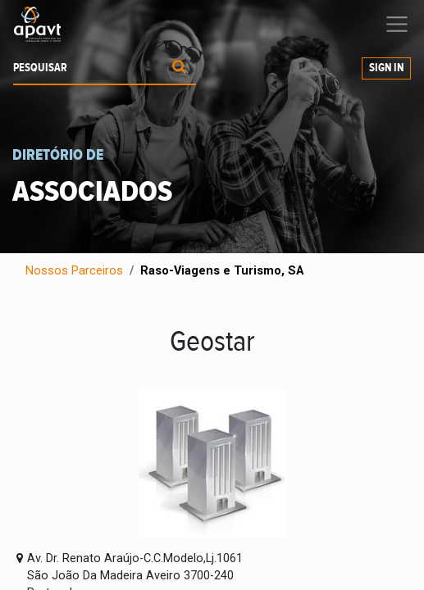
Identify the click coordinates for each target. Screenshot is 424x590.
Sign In (386, 68)
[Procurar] (179, 68)
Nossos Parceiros (74, 271)
